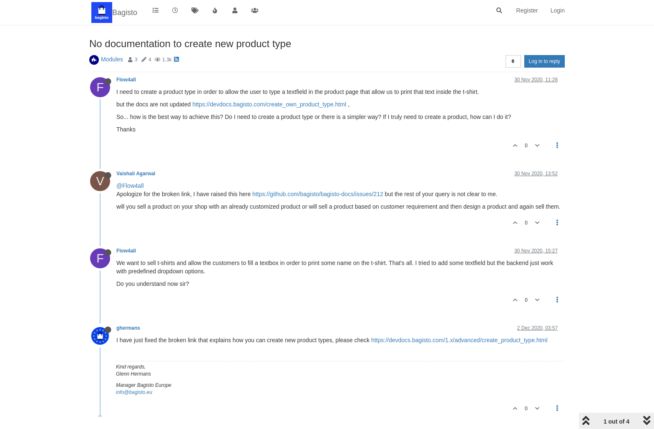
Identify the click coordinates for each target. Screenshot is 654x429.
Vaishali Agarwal (135, 174)
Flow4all (126, 80)
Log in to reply (544, 61)
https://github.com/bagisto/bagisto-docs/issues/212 (317, 194)
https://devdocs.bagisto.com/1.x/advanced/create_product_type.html (459, 340)
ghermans (128, 328)
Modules (112, 59)
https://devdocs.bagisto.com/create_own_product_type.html (269, 104)
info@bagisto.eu (134, 392)
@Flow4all (130, 185)
